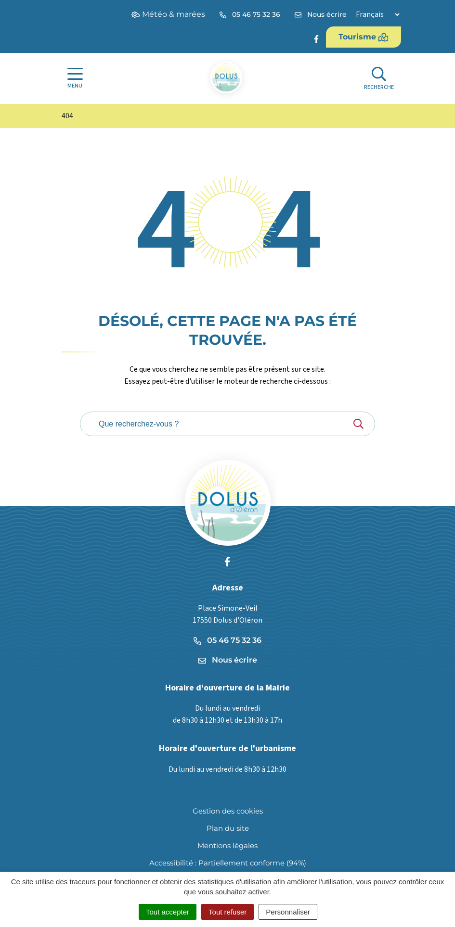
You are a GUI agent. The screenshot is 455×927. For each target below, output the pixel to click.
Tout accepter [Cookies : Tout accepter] (167, 912)
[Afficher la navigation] (75, 78)
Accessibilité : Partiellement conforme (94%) (227, 862)
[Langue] (377, 14)
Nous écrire (227, 659)
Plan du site (228, 828)
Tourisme (363, 37)
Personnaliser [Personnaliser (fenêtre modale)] (288, 912)
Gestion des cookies (228, 810)
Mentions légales (227, 845)
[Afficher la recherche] (379, 78)
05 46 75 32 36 (227, 640)
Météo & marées (168, 14)
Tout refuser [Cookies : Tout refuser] (227, 912)
